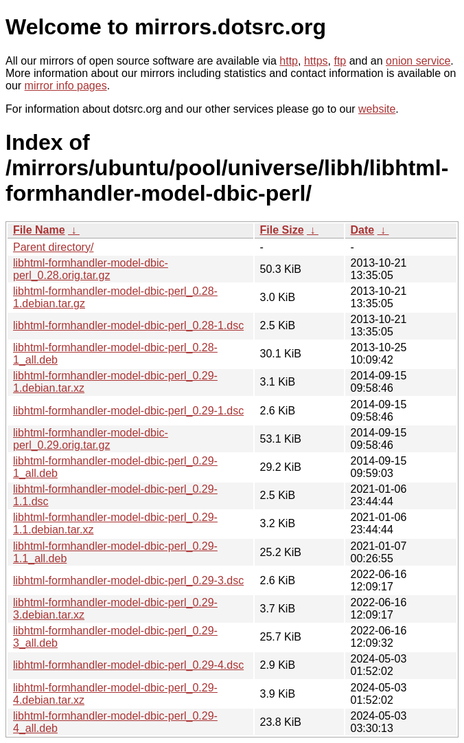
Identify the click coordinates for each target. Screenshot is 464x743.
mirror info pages (66, 85)
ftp (340, 61)
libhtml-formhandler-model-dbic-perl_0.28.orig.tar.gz (90, 269)
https (316, 61)
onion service (418, 61)
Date (363, 230)
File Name (39, 230)
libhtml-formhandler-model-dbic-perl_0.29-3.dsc (128, 580)
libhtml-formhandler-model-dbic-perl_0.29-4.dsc (128, 665)
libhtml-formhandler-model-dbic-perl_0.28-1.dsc (128, 325)
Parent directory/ (53, 247)
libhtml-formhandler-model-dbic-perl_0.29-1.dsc (128, 411)
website (376, 109)
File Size (282, 230)
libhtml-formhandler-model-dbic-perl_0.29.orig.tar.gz (90, 439)
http (288, 61)
